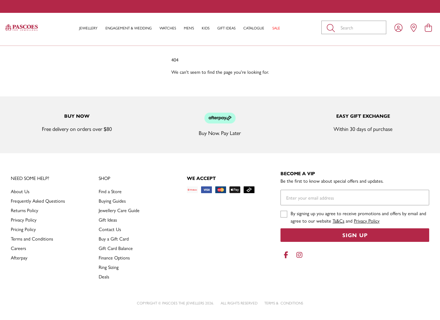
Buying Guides (112, 200)
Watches (168, 27)
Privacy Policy (23, 219)
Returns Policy (24, 210)
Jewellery (88, 27)
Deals (104, 276)
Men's (189, 27)
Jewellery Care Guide (119, 210)
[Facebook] (285, 255)
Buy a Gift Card (114, 238)
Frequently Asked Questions (38, 200)
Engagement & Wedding (128, 27)
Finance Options (114, 257)
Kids (206, 27)
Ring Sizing (109, 267)
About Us (20, 191)
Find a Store (110, 191)
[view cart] (428, 27)
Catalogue (253, 27)
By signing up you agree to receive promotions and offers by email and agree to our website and (358, 217)
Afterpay (19, 257)
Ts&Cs (338, 220)
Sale (276, 27)
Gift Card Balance (116, 248)
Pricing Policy (23, 229)
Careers (18, 248)
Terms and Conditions (32, 238)
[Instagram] (298, 255)
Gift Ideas (226, 27)
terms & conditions (283, 302)
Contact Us (110, 229)
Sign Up (355, 235)
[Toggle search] (332, 27)
